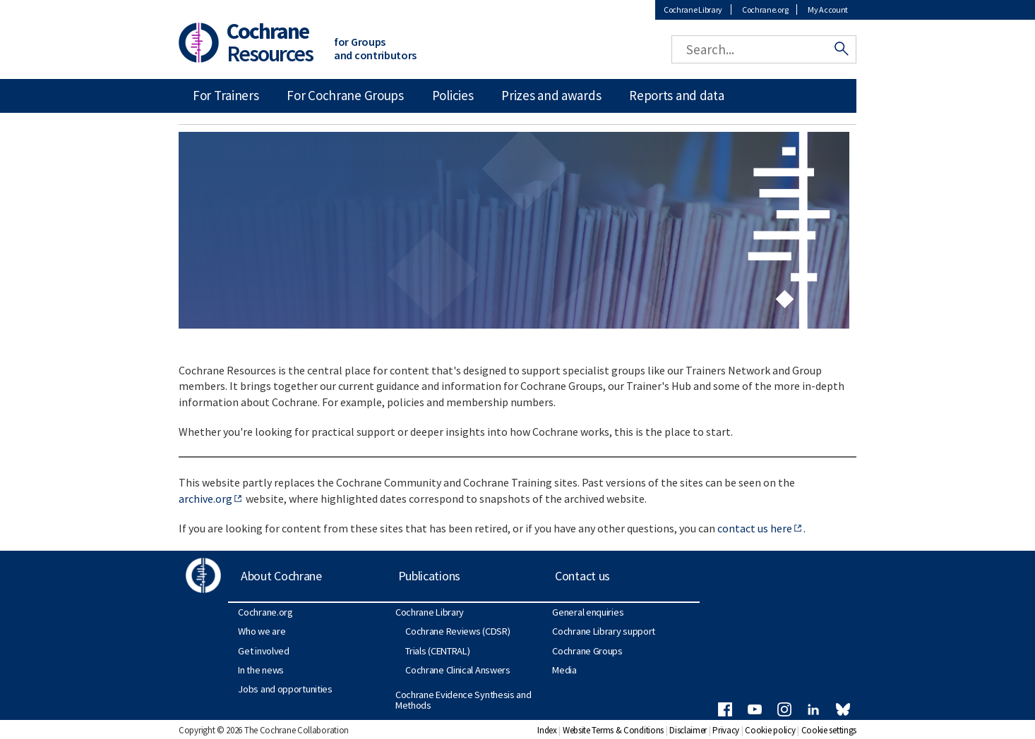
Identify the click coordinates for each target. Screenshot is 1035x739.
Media (564, 670)
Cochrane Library (693, 9)
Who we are (261, 631)
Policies (453, 95)
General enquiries (587, 612)
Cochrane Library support (603, 631)
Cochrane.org (765, 9)
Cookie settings (829, 730)
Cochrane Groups (587, 651)
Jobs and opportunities (285, 689)
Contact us (582, 576)
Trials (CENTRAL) (437, 651)
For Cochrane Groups (345, 95)
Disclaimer (688, 730)
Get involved (263, 651)
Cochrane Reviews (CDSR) (457, 631)
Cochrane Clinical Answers (457, 670)
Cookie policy (770, 730)
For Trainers (225, 95)
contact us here (754, 528)
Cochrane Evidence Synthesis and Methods (463, 699)
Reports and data (676, 95)
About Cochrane (281, 576)
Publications (429, 576)
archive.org (205, 498)
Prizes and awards (551, 95)
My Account (828, 9)
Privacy (725, 730)
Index (547, 730)
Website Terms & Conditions (613, 730)
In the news (261, 670)
